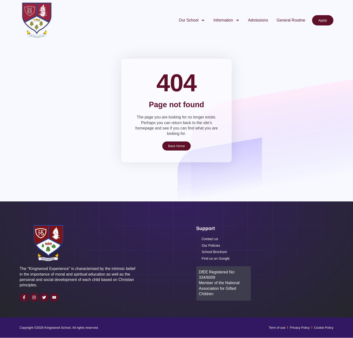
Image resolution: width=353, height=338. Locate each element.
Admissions (258, 20)
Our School (192, 20)
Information (227, 20)
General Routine (291, 20)
